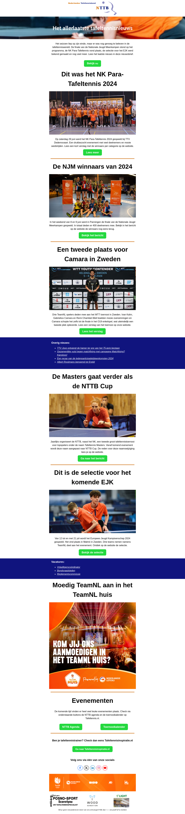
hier (107, 810)
